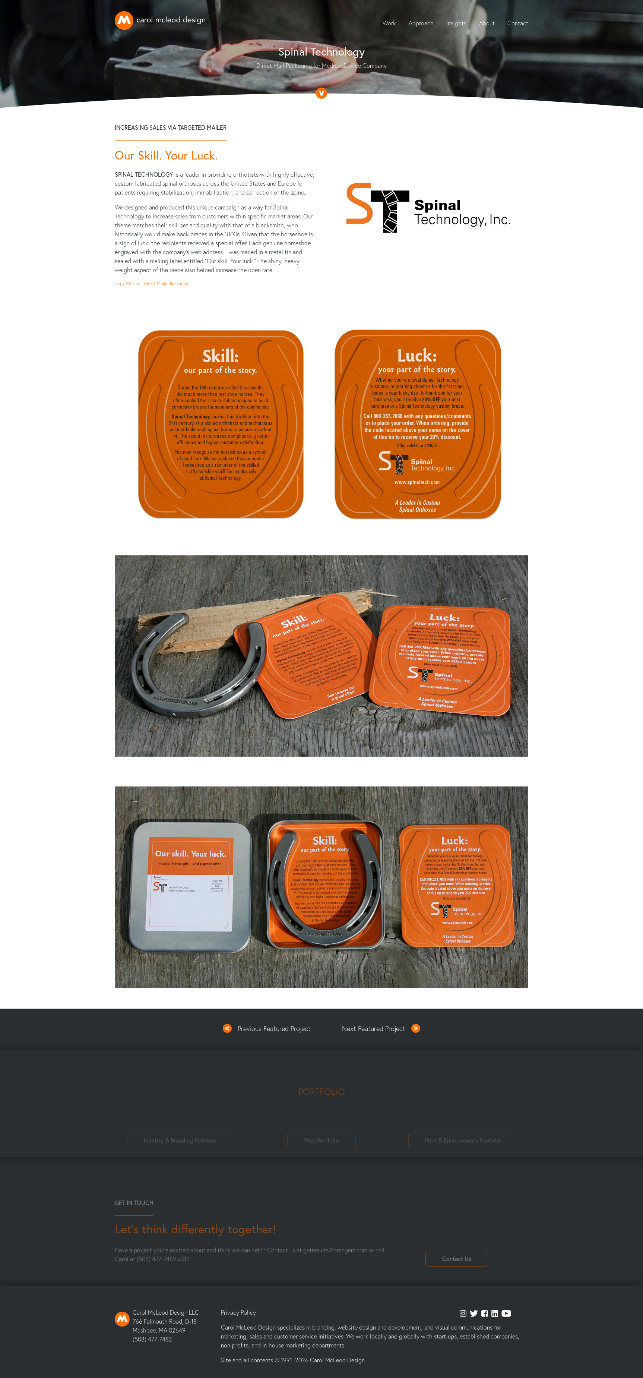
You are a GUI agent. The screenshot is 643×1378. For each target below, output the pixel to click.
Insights (456, 23)
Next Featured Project (373, 1028)
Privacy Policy (238, 1312)
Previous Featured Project (274, 1028)
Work (389, 23)
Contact (517, 23)
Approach (421, 23)
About (487, 23)
